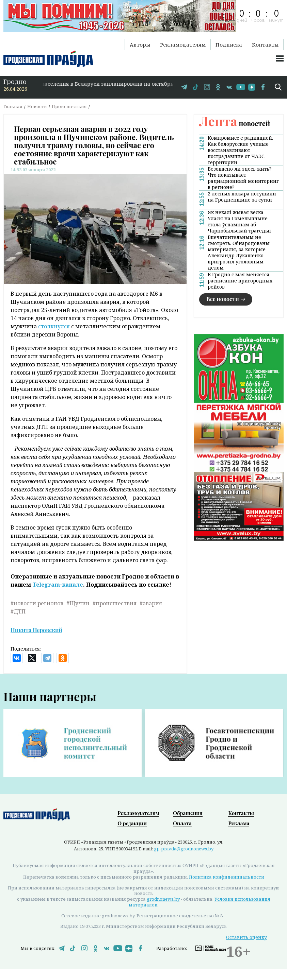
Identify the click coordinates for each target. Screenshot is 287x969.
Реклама (238, 823)
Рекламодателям (183, 44)
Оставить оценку (246, 937)
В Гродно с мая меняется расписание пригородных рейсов (240, 281)
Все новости (222, 298)
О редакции (132, 823)
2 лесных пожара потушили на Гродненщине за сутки (242, 197)
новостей (234, 123)
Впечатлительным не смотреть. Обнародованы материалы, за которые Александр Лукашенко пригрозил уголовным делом (239, 252)
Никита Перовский (36, 630)
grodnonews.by (163, 899)
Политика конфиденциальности (226, 877)
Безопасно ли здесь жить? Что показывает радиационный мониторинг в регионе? (243, 178)
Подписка (229, 44)
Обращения (188, 813)
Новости (37, 106)
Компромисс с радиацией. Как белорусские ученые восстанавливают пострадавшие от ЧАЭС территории (240, 150)
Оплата (182, 823)
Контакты (265, 44)
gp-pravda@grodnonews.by (183, 849)
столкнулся (54, 326)
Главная (12, 106)
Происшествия (69, 106)
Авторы (140, 44)
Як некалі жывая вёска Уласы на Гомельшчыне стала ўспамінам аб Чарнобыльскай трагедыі (239, 221)
